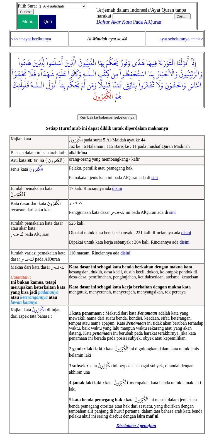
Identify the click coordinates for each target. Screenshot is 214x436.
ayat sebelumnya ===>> (181, 38)
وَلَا (159, 85)
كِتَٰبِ (104, 74)
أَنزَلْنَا (183, 63)
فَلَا (32, 74)
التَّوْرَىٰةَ (167, 63)
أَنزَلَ (51, 85)
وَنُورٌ (125, 63)
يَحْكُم (73, 85)
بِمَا (151, 74)
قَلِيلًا (104, 85)
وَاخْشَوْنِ (175, 85)
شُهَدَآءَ (46, 74)
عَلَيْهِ (61, 74)
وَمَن (91, 85)
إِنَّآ (193, 63)
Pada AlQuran (128, 22)
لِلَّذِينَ (39, 63)
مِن (114, 74)
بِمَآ (62, 85)
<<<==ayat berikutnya (31, 38)
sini (154, 177)
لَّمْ (83, 85)
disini (117, 188)
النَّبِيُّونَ (87, 63)
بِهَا (101, 63)
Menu (27, 21)
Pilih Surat (27, 6)
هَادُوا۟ (24, 63)
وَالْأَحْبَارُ (166, 74)
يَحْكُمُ (112, 63)
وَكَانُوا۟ (74, 74)
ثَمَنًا (116, 85)
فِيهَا (151, 63)
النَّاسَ (194, 85)
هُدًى (138, 63)
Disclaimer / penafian (136, 425)
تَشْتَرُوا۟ (146, 85)
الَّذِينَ (71, 63)
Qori (47, 21)
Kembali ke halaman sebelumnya (107, 117)
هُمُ (118, 96)
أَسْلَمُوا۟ (54, 63)
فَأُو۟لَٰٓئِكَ (21, 85)
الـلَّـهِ (89, 74)
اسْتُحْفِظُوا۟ (133, 74)
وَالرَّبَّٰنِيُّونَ (190, 74)
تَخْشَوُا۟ (19, 74)
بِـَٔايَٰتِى (130, 85)
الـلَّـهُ (37, 85)
